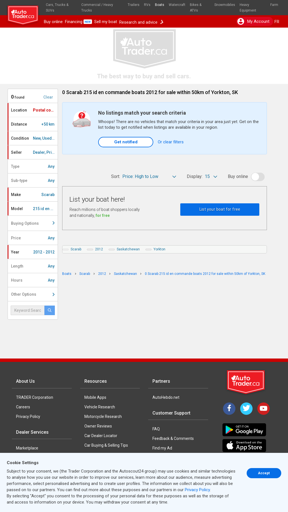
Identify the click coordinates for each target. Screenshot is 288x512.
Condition (34, 138)
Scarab (76, 249)
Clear (48, 97)
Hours (33, 280)
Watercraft (177, 5)
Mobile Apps (95, 397)
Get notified (126, 141)
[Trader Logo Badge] (246, 382)
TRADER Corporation (34, 397)
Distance (33, 124)
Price (33, 238)
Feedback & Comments (173, 438)
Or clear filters (171, 141)
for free (103, 215)
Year (33, 252)
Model (34, 208)
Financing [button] (78, 21)
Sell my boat (105, 21)
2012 (99, 249)
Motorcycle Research (103, 416)
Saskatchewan (128, 249)
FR (276, 21)
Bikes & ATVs (195, 7)
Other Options (33, 294)
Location (34, 110)
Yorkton (159, 249)
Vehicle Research (99, 407)
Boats (159, 5)
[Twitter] (246, 408)
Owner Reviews (98, 426)
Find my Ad (162, 448)
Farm (274, 5)
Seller (34, 152)
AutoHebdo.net (165, 397)
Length (33, 266)
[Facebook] (229, 408)
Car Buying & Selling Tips (106, 445)
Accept (264, 473)
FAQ (156, 429)
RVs (147, 5)
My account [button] (253, 21)
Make (33, 194)
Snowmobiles (224, 5)
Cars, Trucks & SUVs (57, 7)
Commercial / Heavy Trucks (97, 7)
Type (33, 166)
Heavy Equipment (248, 7)
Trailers (134, 5)
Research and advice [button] (141, 21)
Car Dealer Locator (100, 435)
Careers (23, 407)
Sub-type (33, 180)
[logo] (25, 13)
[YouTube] (263, 408)
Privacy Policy (28, 416)
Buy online (53, 21)
